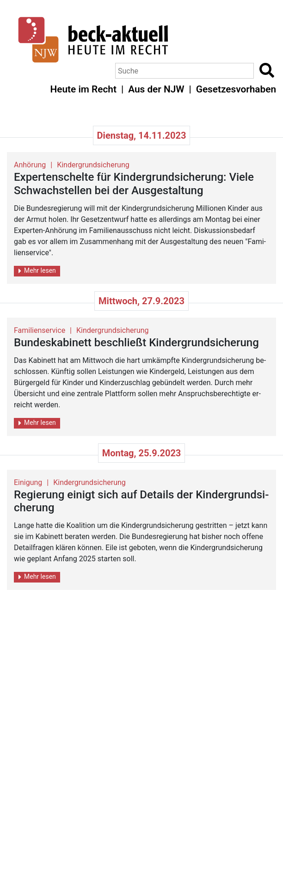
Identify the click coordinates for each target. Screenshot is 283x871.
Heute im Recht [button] (83, 89)
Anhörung (30, 164)
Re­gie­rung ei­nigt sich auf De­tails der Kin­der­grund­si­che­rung (141, 501)
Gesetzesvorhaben (236, 89)
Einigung (28, 482)
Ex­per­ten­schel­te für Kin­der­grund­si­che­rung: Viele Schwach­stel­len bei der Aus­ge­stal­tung (134, 184)
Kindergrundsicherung (93, 164)
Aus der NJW (156, 89)
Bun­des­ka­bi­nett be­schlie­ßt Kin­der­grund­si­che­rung (136, 342)
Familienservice (39, 330)
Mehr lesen (37, 271)
